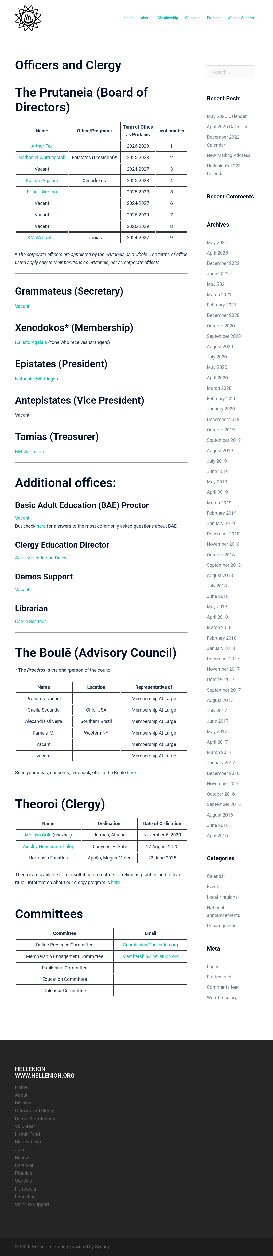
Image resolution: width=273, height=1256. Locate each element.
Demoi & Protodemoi (36, 1118)
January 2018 (221, 648)
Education (25, 1196)
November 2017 (223, 669)
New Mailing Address (229, 155)
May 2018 (217, 606)
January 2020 (221, 409)
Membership (168, 18)
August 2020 (220, 346)
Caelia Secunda (31, 621)
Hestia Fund (27, 1134)
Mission (23, 1102)
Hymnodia (25, 1189)
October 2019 (221, 429)
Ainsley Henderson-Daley (41, 557)
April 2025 (217, 253)
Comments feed (223, 987)
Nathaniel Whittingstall (42, 157)
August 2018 (220, 575)
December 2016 (223, 773)
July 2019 (217, 461)
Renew (22, 1157)
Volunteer (25, 1126)
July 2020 (217, 357)
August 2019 (220, 450)
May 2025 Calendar (227, 116)
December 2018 (223, 533)
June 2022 (218, 273)
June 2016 (218, 825)
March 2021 (219, 294)
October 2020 (221, 325)
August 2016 (220, 815)
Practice (213, 18)
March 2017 (219, 752)
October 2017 (221, 679)
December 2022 (223, 263)
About (146, 18)
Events (214, 886)
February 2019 (222, 513)
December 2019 (223, 419)
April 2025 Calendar (227, 126)
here (41, 526)
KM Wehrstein (42, 237)
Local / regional (223, 897)
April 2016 (217, 835)
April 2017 (217, 742)
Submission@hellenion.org (150, 944)
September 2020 (224, 336)
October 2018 (221, 554)
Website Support (241, 18)
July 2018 (217, 585)
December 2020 (223, 315)
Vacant (22, 306)
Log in (213, 966)
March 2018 (219, 627)
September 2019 (224, 440)
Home (129, 18)
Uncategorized (222, 925)
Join (19, 1149)
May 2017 (217, 731)
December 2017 (223, 658)
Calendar (192, 18)
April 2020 (217, 377)
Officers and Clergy (34, 1110)
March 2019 (219, 502)
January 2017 (221, 762)
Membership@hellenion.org (150, 956)
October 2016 (221, 794)
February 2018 (222, 638)
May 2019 (217, 481)
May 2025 (217, 242)
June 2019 (218, 471)
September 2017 (224, 690)
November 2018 (223, 544)
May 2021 (217, 284)
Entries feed (219, 977)
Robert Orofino (42, 192)
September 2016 (224, 804)
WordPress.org (222, 997)
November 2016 (223, 783)
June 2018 (218, 596)
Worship (23, 1181)
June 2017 (218, 721)
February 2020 (222, 398)
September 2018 (224, 565)
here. (132, 772)
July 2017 (217, 710)
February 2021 (222, 305)
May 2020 (217, 367)
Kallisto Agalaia (42, 180)
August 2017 (220, 700)
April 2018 (217, 617)
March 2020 (219, 388)
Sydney (102, 1246)
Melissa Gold (38, 835)
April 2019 (217, 492)
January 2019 (221, 523)
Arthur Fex (42, 146)
